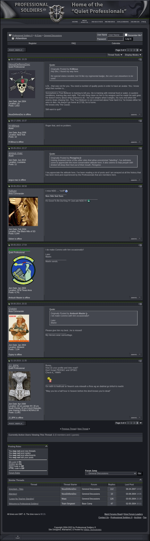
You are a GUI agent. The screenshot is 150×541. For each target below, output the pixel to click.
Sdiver (13, 191)
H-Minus (14, 125)
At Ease (38, 35)
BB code (12, 462)
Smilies (12, 464)
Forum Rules (14, 473)
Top (144, 517)
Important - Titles (16, 489)
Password (101, 39)
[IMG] (11, 466)
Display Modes (132, 55)
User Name (102, 35)
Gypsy (13, 308)
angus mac (16, 153)
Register (33, 43)
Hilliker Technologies (92, 530)
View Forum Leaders (133, 514)
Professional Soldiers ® (22, 35)
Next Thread (83, 429)
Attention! (13, 494)
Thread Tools (114, 55)
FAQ (74, 43)
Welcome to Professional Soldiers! (23, 504)
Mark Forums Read (113, 514)
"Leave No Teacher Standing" (21, 499)
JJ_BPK (14, 365)
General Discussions (53, 35)
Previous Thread (69, 429)
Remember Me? (133, 35)
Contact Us (103, 517)
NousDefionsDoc (19, 64)
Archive (137, 517)
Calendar (116, 43)
